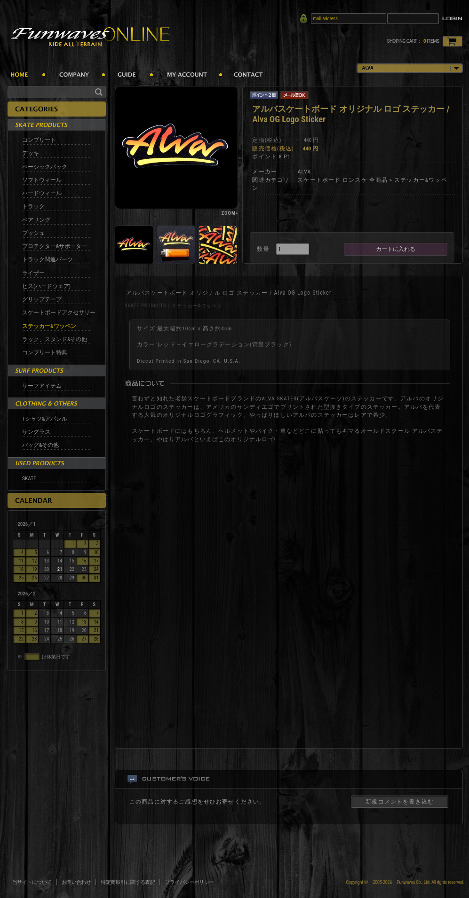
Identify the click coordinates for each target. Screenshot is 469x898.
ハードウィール (42, 193)
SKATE (29, 478)
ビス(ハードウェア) (46, 286)
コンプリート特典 (44, 352)
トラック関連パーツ (47, 259)
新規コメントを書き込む (400, 801)
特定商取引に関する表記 (128, 882)
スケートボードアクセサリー (58, 312)
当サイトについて (32, 882)
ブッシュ (33, 233)
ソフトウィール (42, 180)
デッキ (30, 153)
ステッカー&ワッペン (49, 326)
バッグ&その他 (40, 445)
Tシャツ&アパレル (44, 418)
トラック (33, 206)
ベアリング (36, 220)
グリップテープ (42, 299)
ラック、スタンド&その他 (54, 339)
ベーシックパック (44, 167)
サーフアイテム (42, 386)
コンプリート (39, 140)
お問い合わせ (76, 882)
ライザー (33, 273)
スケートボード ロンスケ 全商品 (342, 180)
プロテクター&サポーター (54, 246)
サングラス (36, 432)
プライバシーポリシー (189, 882)
